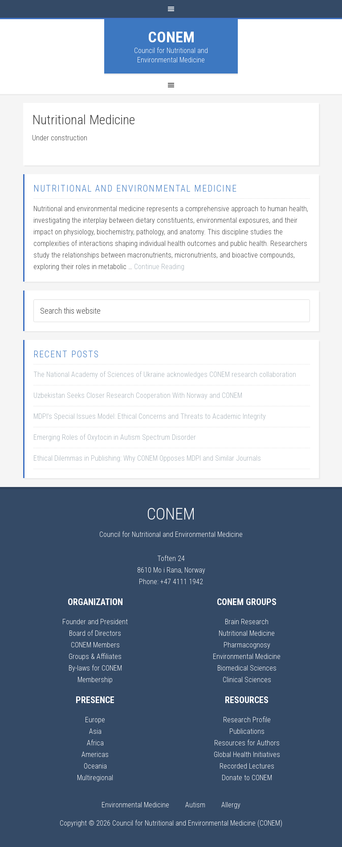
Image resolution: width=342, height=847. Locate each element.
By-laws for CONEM (95, 668)
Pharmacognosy (247, 645)
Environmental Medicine (247, 656)
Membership (95, 679)
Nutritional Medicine (247, 633)
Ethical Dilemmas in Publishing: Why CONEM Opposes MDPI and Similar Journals (147, 458)
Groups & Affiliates (95, 656)
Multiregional (95, 777)
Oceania (95, 766)
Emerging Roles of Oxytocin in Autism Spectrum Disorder (114, 437)
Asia (95, 731)
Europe (95, 720)
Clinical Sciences (247, 679)
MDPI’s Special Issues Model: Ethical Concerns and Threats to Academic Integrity (149, 416)
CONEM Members (95, 645)
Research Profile (247, 720)
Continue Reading (159, 266)
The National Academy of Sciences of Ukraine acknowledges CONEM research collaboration (164, 374)
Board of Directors (95, 633)
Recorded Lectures (247, 766)
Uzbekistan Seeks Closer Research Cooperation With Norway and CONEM (137, 395)
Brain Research (247, 622)
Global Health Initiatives (247, 754)
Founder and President (95, 622)
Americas (95, 754)
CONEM (171, 37)
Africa (95, 743)
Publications (247, 731)
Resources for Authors (247, 743)
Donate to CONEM (247, 777)
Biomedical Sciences (247, 668)
